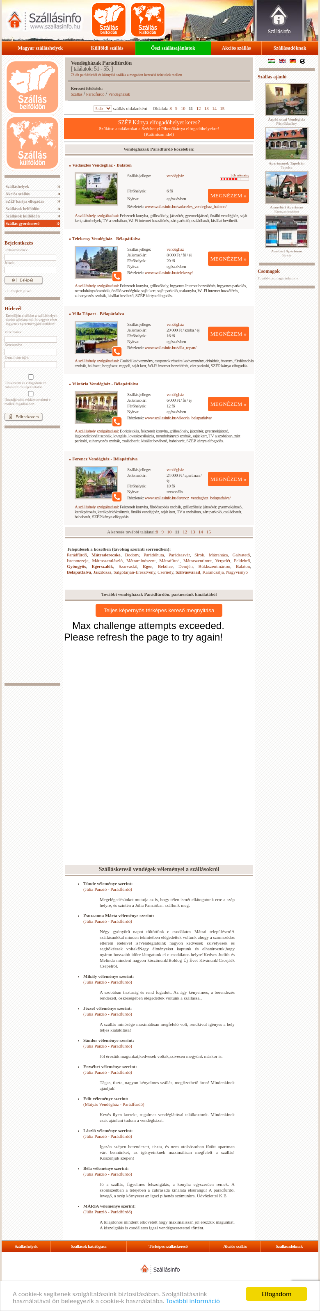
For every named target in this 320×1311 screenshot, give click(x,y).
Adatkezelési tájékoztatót (23, 387)
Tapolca (286, 165)
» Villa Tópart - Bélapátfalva (96, 313)
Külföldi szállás (107, 48)
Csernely (165, 572)
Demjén (185, 566)
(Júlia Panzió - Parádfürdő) (107, 889)
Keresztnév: (13, 345)
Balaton (243, 566)
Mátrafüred (169, 560)
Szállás (76, 94)
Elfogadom (276, 1294)
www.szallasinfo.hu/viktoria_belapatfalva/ (178, 417)
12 (199, 108)
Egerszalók (102, 566)
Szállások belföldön (22, 208)
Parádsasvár (179, 554)
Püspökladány (286, 121)
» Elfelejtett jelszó (18, 291)
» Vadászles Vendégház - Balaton (100, 164)
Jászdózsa (102, 572)
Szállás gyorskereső (22, 223)
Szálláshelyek (17, 186)
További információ (193, 1301)
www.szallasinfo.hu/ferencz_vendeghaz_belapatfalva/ (188, 497)
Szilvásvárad (188, 572)
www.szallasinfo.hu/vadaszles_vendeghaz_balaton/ (185, 206)
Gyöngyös (76, 566)
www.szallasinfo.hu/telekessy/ (169, 272)
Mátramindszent (140, 560)
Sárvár (286, 253)
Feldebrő (242, 560)
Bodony (132, 554)
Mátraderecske (106, 554)
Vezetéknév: (14, 332)
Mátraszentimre (197, 560)
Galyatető (241, 554)
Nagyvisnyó (237, 572)
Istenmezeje (78, 560)
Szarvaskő (128, 566)
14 (214, 108)
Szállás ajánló (272, 77)
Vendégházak (119, 94)
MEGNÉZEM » (228, 195)
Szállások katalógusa (89, 1246)
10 (183, 108)
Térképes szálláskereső (168, 1246)
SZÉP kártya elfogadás (24, 201)
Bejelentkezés (19, 243)
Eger (147, 566)
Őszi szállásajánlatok (173, 48)
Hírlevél (13, 308)
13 (206, 108)
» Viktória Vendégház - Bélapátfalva (103, 383)
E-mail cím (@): (17, 357)
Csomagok (269, 271)
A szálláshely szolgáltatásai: (97, 215)
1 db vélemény (234, 177)
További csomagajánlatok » (278, 278)
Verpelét (223, 560)
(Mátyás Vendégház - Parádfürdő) (113, 1104)
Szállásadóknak (289, 48)
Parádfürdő (95, 94)
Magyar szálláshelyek (40, 48)
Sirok (199, 554)
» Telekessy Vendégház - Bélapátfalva (104, 238)
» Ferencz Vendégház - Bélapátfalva (103, 458)
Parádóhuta (154, 554)
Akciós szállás (236, 48)
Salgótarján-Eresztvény (134, 572)
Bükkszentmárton (215, 566)
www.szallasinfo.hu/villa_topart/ (171, 347)
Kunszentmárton (286, 209)
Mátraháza (218, 554)
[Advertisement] (32, 555)
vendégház (175, 175)
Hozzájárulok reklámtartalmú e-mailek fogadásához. (30, 398)
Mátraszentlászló (107, 560)
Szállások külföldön (22, 216)
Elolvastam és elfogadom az (30, 381)
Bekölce (165, 566)
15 (222, 108)
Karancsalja (213, 572)
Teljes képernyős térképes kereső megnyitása (159, 610)
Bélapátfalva (79, 572)
